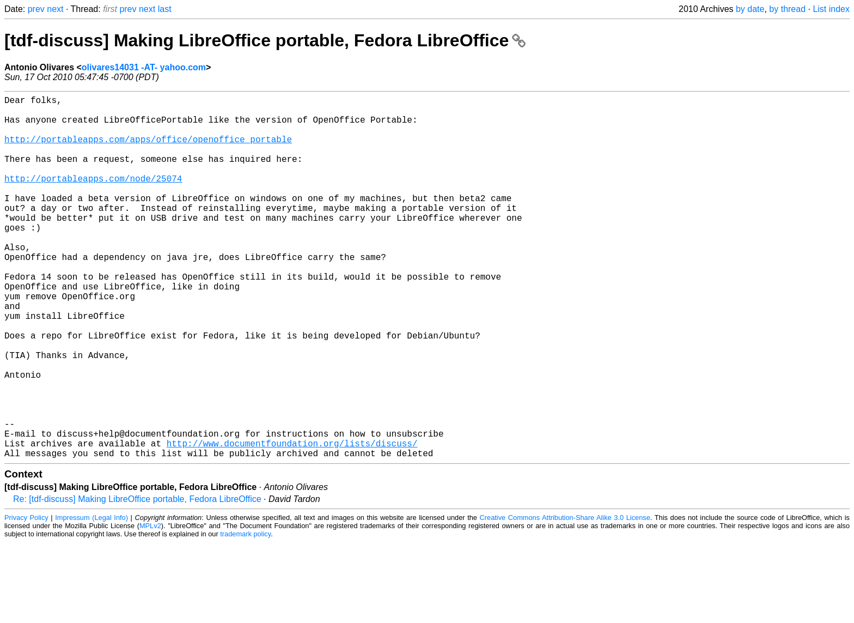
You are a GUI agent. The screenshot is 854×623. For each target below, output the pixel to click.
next (55, 9)
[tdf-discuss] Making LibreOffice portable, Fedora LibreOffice (265, 40)
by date (750, 9)
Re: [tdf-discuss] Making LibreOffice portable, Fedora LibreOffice (137, 579)
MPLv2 (150, 606)
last (165, 9)
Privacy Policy (26, 598)
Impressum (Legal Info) (91, 598)
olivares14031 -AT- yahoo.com (144, 67)
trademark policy (245, 614)
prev (36, 9)
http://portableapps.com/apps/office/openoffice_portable (148, 150)
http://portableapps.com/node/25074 (93, 198)
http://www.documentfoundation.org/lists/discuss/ (292, 522)
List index (831, 9)
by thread (787, 9)
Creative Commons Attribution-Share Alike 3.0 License (565, 598)
